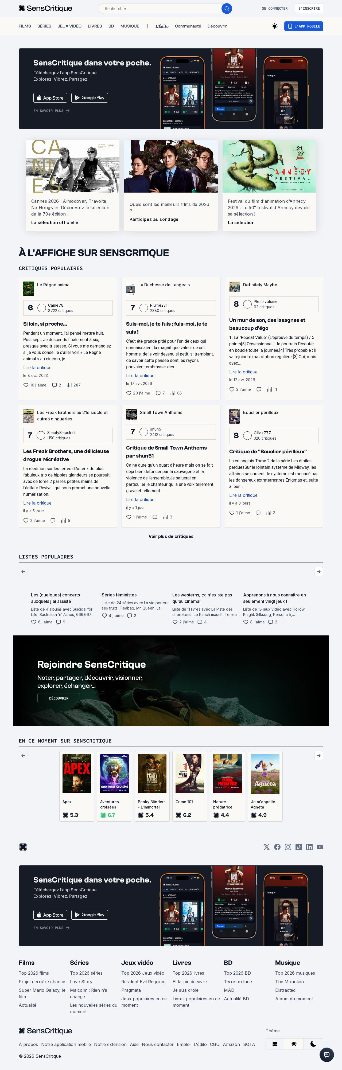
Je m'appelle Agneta (263, 804)
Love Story (81, 981)
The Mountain (289, 981)
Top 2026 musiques (295, 973)
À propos (28, 1044)
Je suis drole (186, 990)
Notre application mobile (66, 1044)
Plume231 (158, 305)
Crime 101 (184, 801)
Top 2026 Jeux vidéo (142, 973)
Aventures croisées (109, 804)
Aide (134, 1044)
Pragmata (131, 990)
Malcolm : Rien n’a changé (88, 993)
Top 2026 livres (188, 973)
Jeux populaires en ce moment (144, 1002)
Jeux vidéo (137, 962)
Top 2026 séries (86, 973)
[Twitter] (266, 848)
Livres (182, 962)
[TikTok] (299, 848)
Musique (287, 962)
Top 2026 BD (237, 973)
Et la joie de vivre (190, 981)
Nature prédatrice (222, 804)
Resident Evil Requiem (143, 981)
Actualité (27, 1005)
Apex (67, 801)
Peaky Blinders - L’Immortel (152, 804)
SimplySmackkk (61, 432)
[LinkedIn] (309, 848)
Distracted (285, 990)
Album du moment (294, 998)
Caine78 (56, 305)
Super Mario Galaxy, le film (42, 993)
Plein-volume (266, 301)
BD (228, 962)
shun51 (156, 429)
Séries (79, 962)
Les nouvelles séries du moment (93, 1008)
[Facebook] (277, 848)
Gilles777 (262, 433)
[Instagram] (288, 848)
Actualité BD (236, 998)
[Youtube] (320, 848)
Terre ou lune (238, 981)
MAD (229, 990)
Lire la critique (37, 367)
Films (26, 962)
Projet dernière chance (42, 981)
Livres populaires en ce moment (196, 1002)
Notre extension (110, 1044)
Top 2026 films (34, 973)
